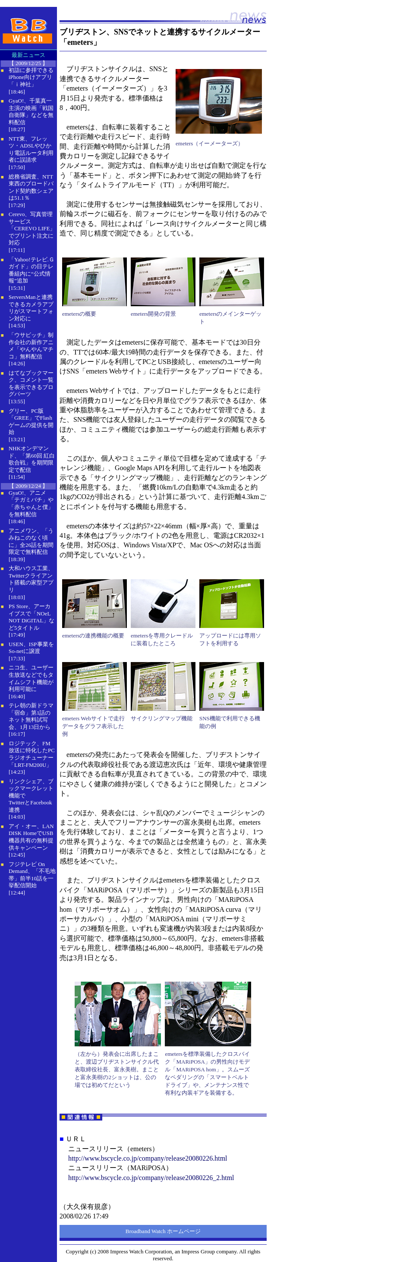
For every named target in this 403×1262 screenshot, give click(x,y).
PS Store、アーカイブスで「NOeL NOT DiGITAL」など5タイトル (31, 617)
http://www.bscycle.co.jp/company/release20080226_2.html (151, 1177)
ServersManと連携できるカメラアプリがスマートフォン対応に (31, 308)
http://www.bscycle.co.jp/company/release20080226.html (147, 1158)
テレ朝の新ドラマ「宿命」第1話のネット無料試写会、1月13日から (31, 716)
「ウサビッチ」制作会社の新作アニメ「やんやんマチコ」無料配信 (31, 346)
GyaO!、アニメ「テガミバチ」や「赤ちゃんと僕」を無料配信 (31, 504)
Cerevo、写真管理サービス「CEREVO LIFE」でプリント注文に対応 (32, 228)
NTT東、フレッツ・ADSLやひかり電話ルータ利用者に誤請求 (31, 149)
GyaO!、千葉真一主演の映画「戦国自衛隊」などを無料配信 (31, 111)
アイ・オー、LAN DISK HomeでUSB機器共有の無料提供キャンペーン (31, 837)
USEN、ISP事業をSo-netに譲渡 (31, 648)
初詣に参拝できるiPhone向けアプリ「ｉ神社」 (31, 77)
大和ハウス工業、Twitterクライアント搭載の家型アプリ (31, 579)
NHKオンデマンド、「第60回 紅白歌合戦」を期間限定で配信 (32, 459)
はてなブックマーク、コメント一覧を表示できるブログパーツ (31, 384)
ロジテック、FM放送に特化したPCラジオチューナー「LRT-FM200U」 (32, 754)
